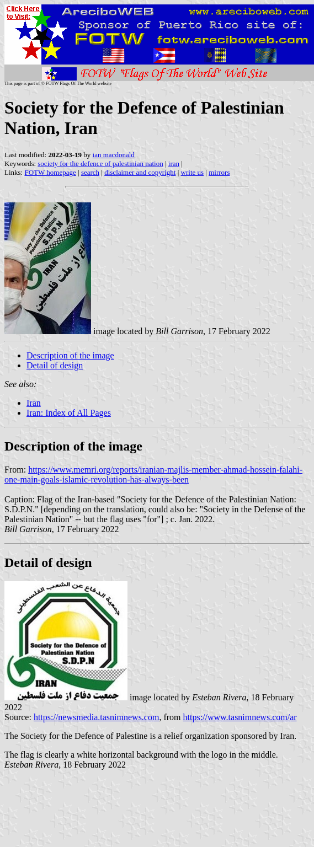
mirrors (219, 172)
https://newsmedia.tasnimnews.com (96, 717)
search (90, 172)
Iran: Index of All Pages (68, 412)
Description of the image (70, 355)
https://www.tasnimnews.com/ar (240, 717)
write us (192, 172)
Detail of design (54, 365)
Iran (33, 403)
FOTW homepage (50, 172)
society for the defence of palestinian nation (100, 163)
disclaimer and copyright (139, 172)
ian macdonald (114, 155)
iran (173, 163)
